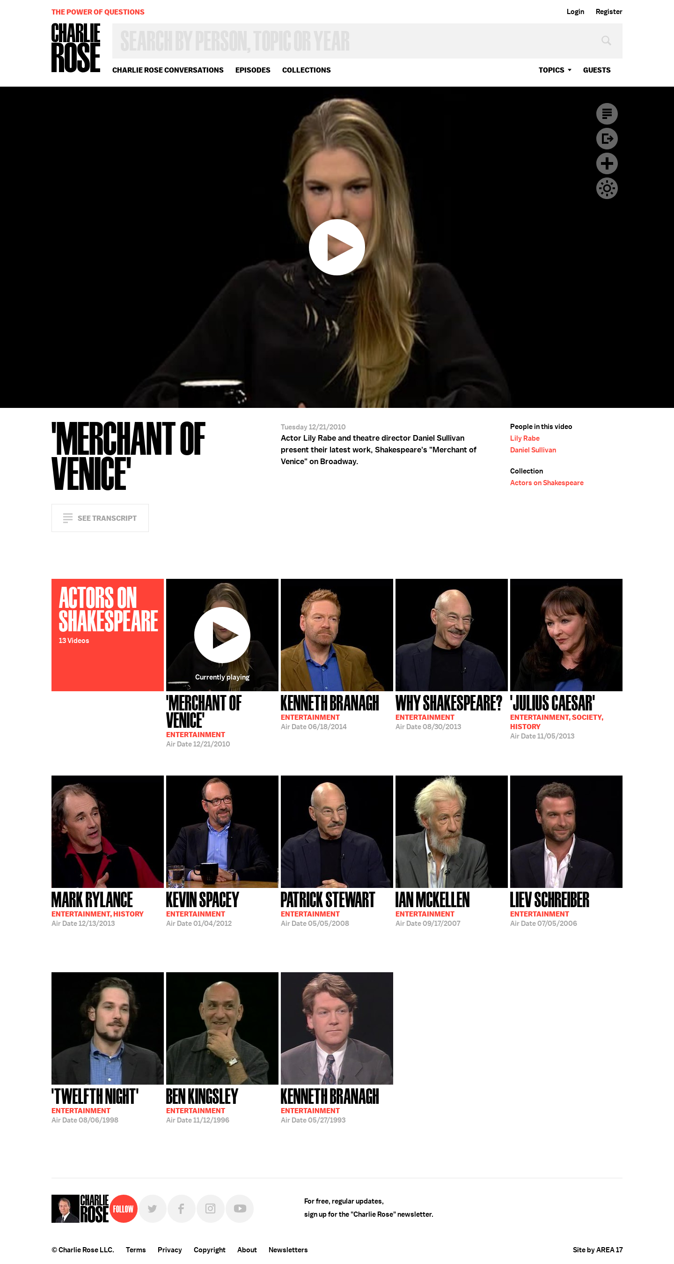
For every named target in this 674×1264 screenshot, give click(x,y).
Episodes (253, 70)
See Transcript (107, 518)
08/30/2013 (449, 711)
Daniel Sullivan (533, 450)
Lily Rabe (525, 438)
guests (597, 70)
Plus (607, 163)
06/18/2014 (330, 711)
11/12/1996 (202, 1105)
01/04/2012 (203, 908)
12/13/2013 (97, 908)
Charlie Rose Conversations (168, 70)
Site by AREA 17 (598, 1250)
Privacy (170, 1250)
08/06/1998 (95, 1105)
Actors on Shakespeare (547, 483)
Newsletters (288, 1250)
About (247, 1250)
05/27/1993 (330, 1105)
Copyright (210, 1250)
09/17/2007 (433, 908)
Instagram (211, 1209)
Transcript (607, 114)
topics (551, 70)
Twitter (153, 1209)
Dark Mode (607, 188)
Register (609, 11)
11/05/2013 (556, 716)
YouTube (240, 1209)
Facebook (182, 1209)
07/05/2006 (550, 908)
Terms (136, 1250)
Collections (306, 70)
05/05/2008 (328, 908)
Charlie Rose (76, 48)
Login (575, 11)
